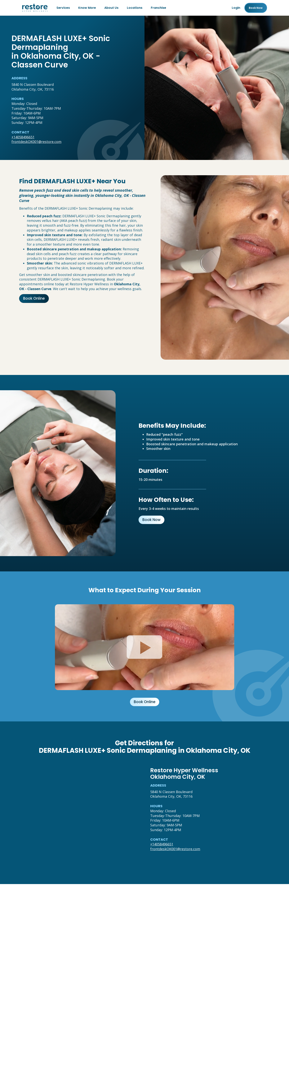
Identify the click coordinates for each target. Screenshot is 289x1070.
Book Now (151, 519)
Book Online (34, 298)
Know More (87, 8)
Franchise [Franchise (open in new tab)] (158, 8)
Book (256, 8)
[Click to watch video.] (144, 647)
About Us (111, 8)
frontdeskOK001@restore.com (36, 141)
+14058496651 (22, 137)
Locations (134, 8)
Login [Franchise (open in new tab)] (236, 8)
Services (63, 8)
